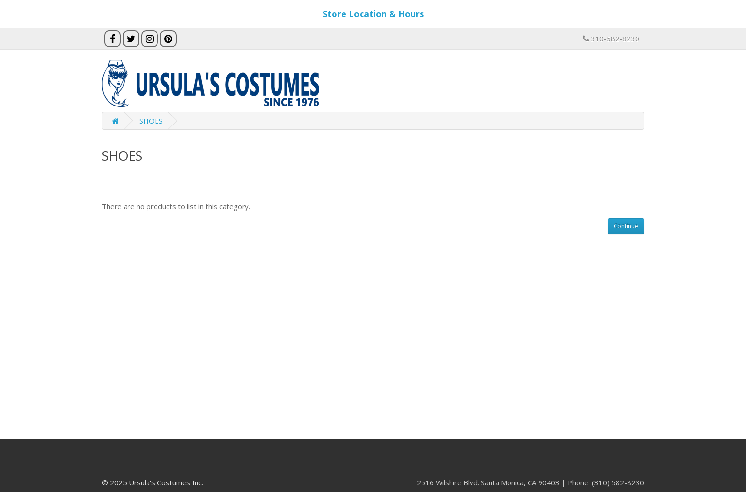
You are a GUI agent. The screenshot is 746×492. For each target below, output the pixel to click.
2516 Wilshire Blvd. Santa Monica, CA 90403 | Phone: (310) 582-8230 (530, 482)
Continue (626, 226)
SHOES (151, 120)
